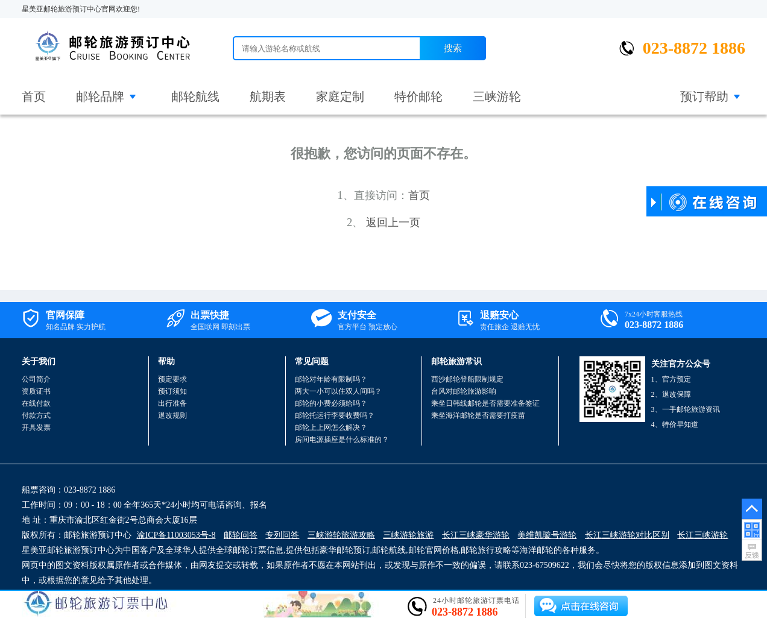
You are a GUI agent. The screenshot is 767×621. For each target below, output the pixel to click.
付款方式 (36, 415)
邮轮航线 (195, 96)
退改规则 (172, 415)
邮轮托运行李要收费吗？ (334, 415)
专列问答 (282, 535)
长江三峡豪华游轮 (476, 535)
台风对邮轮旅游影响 (463, 391)
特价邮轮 (418, 96)
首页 (34, 96)
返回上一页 (393, 222)
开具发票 (36, 427)
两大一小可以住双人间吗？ (338, 391)
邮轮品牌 (100, 96)
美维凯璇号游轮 (546, 535)
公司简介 (36, 379)
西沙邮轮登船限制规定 (467, 379)
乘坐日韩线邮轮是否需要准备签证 (485, 403)
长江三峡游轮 (702, 535)
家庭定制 (340, 96)
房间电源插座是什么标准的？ (342, 439)
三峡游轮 (497, 96)
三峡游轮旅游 (408, 535)
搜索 (453, 48)
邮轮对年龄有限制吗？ (331, 379)
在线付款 (36, 403)
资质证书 (36, 391)
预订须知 (172, 391)
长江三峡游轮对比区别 (627, 535)
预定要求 (172, 379)
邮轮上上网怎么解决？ (331, 427)
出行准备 (172, 403)
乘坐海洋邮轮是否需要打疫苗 (478, 415)
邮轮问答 (240, 535)
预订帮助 (704, 96)
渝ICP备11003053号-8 (176, 535)
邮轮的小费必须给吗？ (331, 403)
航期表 (268, 96)
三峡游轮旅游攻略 (341, 535)
